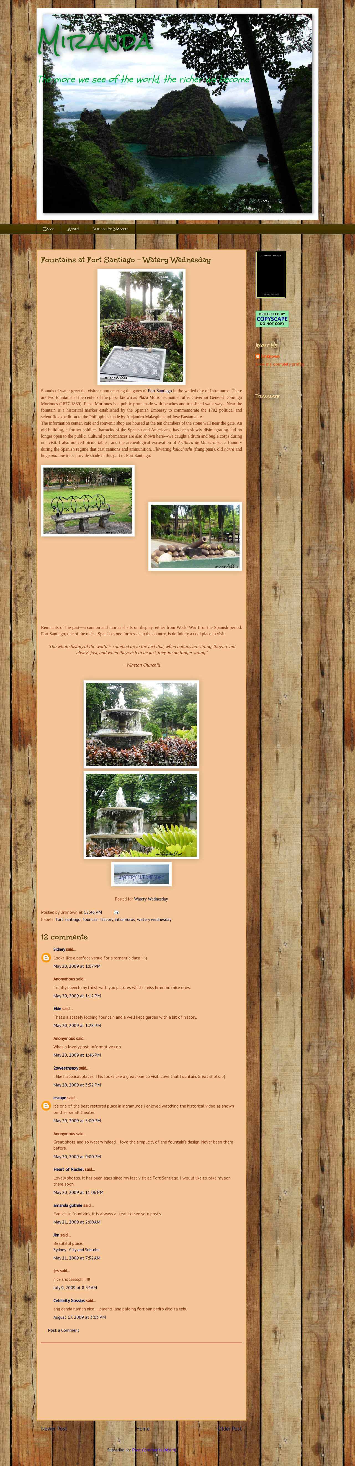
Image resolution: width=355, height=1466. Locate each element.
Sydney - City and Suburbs (76, 1249)
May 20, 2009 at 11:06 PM (78, 1192)
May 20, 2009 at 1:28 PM (77, 1025)
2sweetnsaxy (65, 1068)
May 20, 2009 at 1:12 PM (77, 995)
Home (48, 229)
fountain (91, 919)
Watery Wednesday (151, 899)
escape (59, 1097)
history (107, 919)
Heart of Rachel (68, 1169)
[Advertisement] (141, 1381)
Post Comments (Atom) (154, 1449)
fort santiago (68, 919)
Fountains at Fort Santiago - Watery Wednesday (126, 260)
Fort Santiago (160, 390)
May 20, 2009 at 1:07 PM (77, 966)
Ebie (57, 1008)
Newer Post (54, 1428)
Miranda (95, 41)
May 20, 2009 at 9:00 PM (77, 1156)
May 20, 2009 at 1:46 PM (77, 1055)
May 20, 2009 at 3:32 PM (77, 1085)
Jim (56, 1235)
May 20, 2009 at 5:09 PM (77, 1120)
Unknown (270, 356)
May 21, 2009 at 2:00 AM (76, 1222)
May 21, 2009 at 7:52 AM (76, 1258)
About (73, 229)
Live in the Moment (111, 229)
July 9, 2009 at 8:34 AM (75, 1287)
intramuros (125, 919)
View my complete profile (280, 364)
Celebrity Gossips (69, 1300)
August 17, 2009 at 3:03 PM (79, 1317)
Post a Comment (63, 1330)
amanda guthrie (67, 1205)
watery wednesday (154, 919)
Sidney (59, 949)
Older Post (230, 1428)
